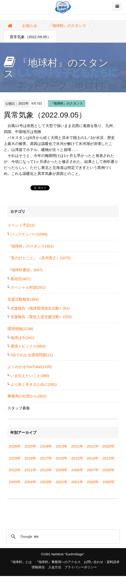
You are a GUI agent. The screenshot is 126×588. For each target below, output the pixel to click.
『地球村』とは (20, 562)
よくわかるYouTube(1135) (29, 366)
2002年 (62, 482)
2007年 (93, 470)
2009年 (62, 470)
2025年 (30, 446)
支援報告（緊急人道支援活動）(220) (41, 317)
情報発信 (38, 567)
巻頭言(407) (20, 279)
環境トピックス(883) (27, 346)
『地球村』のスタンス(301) (30, 246)
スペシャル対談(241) (27, 287)
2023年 (62, 446)
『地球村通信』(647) (24, 270)
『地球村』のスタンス (67, 25)
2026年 (15, 446)
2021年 (93, 446)
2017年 (46, 458)
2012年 (15, 470)
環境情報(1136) (20, 329)
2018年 (30, 458)
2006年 (108, 470)
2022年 (77, 446)
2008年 (77, 470)
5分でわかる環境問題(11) (31, 355)
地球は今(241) (22, 338)
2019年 (15, 458)
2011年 (30, 470)
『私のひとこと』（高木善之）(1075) (39, 258)
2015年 (77, 458)
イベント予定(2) (20, 225)
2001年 (77, 482)
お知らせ (29, 25)
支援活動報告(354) (23, 299)
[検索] (62, 537)
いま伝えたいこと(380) (29, 375)
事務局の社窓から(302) (26, 396)
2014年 (93, 458)
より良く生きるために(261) (33, 384)
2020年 (108, 446)
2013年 (108, 458)
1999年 (108, 482)
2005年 (15, 482)
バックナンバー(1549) (28, 234)
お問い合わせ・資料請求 (102, 562)
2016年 (62, 458)
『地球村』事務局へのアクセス (58, 562)
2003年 (46, 482)
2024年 (46, 446)
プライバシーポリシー (80, 567)
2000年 (93, 482)
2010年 (46, 470)
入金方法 (54, 567)
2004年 (30, 482)
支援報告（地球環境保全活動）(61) (40, 308)
